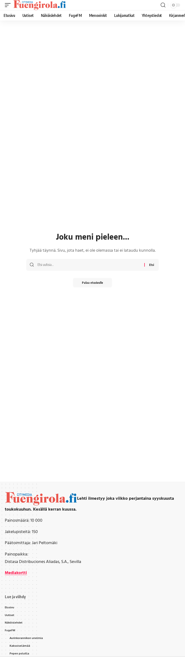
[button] (9, 5)
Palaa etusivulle (92, 282)
